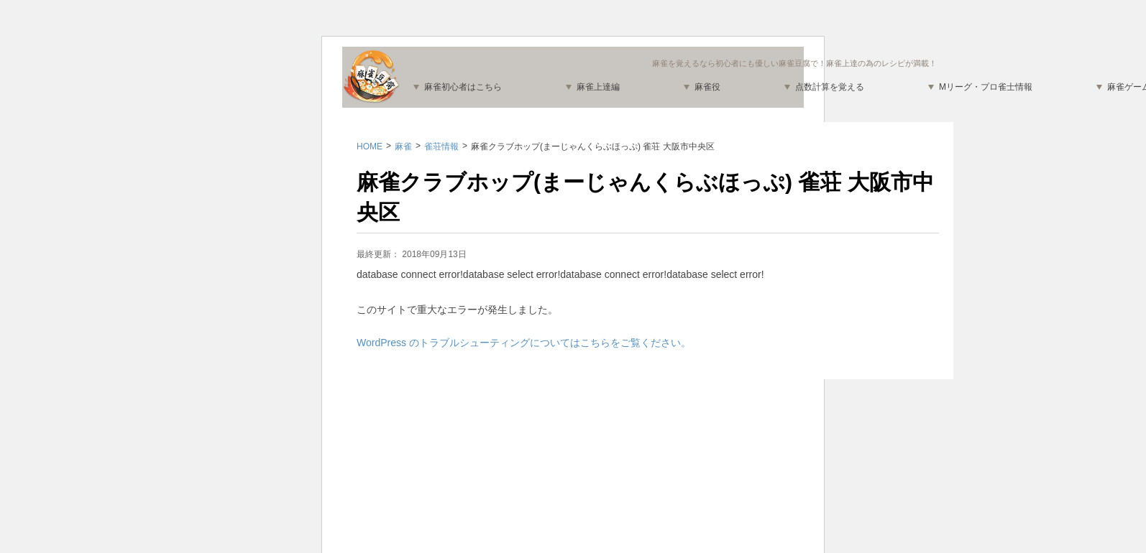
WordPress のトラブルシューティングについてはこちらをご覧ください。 (524, 342)
